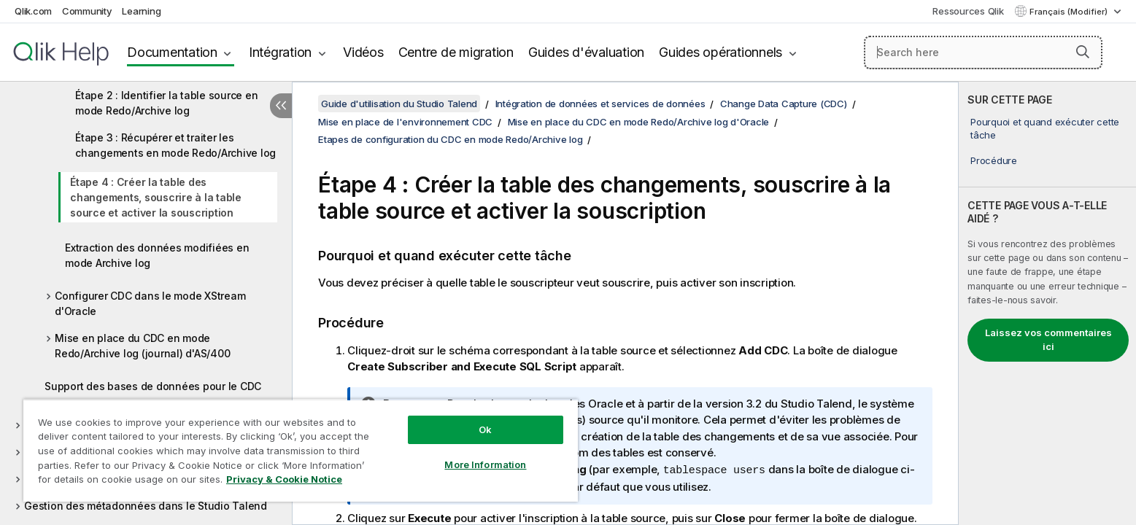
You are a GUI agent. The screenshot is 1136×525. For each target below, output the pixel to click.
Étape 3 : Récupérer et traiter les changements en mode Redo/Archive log (175, 145)
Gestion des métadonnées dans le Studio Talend (145, 505)
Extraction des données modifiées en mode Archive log (157, 255)
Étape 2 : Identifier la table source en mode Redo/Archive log (166, 103)
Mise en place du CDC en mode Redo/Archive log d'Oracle (639, 122)
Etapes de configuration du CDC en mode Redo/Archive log (450, 139)
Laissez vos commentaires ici (1048, 340)
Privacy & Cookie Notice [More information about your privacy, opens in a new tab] (284, 479)
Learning (141, 11)
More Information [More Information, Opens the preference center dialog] (485, 464)
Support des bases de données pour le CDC (153, 386)
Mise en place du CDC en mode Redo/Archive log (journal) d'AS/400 (142, 345)
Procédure (993, 160)
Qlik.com (33, 11)
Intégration (280, 52)
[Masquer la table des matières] (281, 105)
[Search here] (983, 52)
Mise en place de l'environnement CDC (405, 122)
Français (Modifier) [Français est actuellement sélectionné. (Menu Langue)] (1069, 12)
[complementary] (1047, 303)
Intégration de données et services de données (600, 103)
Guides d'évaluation (586, 52)
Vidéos (363, 52)
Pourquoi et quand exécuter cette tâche (1044, 128)
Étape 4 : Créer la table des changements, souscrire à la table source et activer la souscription (156, 197)
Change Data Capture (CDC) (783, 103)
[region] (300, 450)
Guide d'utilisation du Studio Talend (399, 103)
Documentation (172, 52)
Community (87, 11)
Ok (485, 429)
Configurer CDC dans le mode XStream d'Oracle (150, 303)
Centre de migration (456, 52)
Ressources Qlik (967, 11)
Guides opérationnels (720, 52)
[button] (1083, 51)
